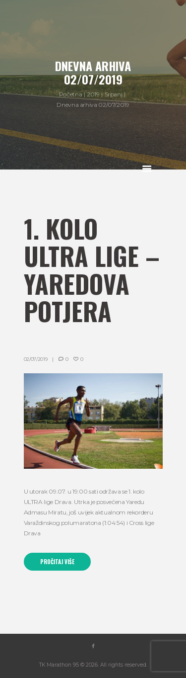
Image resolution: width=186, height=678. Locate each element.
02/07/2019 (36, 359)
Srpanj (114, 94)
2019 (93, 94)
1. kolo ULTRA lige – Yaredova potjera (92, 270)
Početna (70, 94)
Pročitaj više (57, 562)
